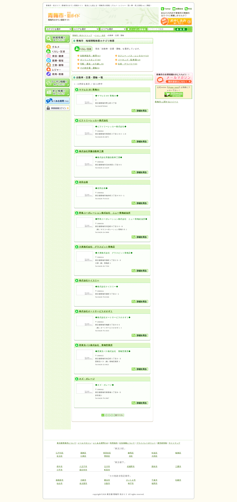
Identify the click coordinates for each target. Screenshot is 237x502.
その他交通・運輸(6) (89, 68)
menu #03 (57, 56)
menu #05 (57, 65)
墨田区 (107, 456)
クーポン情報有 (137, 29)
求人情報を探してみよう (57, 92)
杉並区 (154, 453)
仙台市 (59, 483)
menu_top (57, 44)
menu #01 (57, 47)
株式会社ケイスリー (89, 280)
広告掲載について (127, 443)
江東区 (83, 456)
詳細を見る (139, 110)
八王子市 (83, 466)
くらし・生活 (100, 35)
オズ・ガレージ (87, 379)
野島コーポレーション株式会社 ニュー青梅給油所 (104, 213)
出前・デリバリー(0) (127, 64)
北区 (131, 456)
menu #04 (57, 60)
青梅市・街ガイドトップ (82, 35)
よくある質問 (57, 101)
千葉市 (154, 480)
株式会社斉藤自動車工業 (91, 151)
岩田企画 (83, 182)
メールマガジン (84, 443)
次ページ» (119, 415)
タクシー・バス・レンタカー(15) (133, 56)
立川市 (107, 466)
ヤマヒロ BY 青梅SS (89, 90)
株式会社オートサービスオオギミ (96, 311)
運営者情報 (162, 443)
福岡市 (154, 483)
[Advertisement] (119, 16)
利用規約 (114, 443)
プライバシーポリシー (146, 443)
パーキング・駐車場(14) (129, 60)
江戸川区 (59, 453)
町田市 (107, 470)
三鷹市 (178, 466)
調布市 (154, 466)
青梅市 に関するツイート (166, 102)
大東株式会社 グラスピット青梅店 (97, 247)
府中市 (59, 466)
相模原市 (59, 480)
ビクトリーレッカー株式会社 (93, 120)
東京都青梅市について (66, 443)
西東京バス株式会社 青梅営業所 (96, 345)
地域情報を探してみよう (57, 38)
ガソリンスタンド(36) (90, 60)
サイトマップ (174, 443)
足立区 (59, 456)
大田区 (154, 456)
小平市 (59, 470)
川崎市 (83, 480)
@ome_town (173, 87)
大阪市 (107, 483)
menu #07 (57, 74)
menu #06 (57, 69)
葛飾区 (83, 453)
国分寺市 (83, 470)
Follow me (173, 94)
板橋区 (178, 453)
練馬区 (131, 453)
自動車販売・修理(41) (90, 56)
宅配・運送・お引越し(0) (92, 64)
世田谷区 (107, 453)
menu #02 (57, 51)
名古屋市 (83, 483)
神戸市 (131, 483)
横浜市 (107, 480)
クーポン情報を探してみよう (57, 83)
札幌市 (178, 480)
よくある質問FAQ (100, 443)
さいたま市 (131, 480)
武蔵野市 (131, 466)
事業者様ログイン (57, 108)
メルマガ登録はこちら (174, 78)
